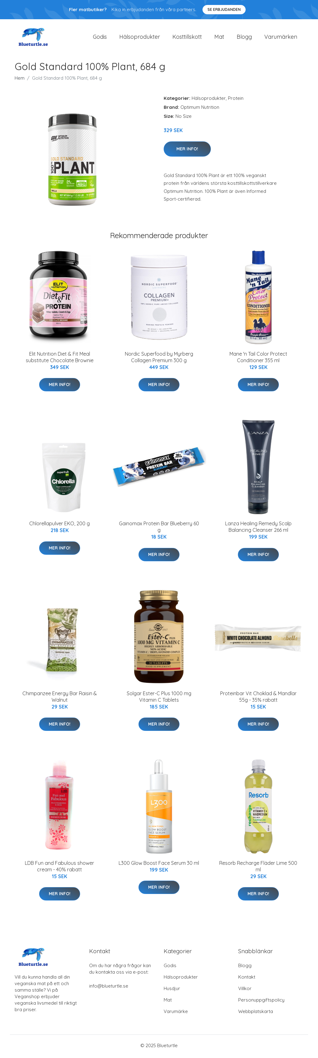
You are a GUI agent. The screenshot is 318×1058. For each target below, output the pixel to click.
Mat (219, 37)
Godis (100, 37)
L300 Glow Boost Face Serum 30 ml (159, 865)
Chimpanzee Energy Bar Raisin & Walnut (59, 698)
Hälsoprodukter (139, 37)
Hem (20, 80)
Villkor (245, 990)
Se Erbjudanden (224, 9)
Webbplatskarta (255, 1013)
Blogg (244, 37)
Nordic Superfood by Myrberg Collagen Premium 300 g (159, 359)
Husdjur (172, 990)
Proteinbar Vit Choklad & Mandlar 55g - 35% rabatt (258, 698)
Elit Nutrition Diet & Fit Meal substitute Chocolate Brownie (59, 359)
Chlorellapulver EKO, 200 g (59, 525)
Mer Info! (187, 150)
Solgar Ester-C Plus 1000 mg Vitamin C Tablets (159, 698)
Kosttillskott (187, 37)
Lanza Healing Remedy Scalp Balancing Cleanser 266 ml (258, 528)
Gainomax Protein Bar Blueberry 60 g (159, 528)
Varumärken (280, 37)
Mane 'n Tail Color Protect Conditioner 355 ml (258, 359)
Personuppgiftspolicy (261, 1002)
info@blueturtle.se (108, 988)
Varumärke (176, 1013)
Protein (235, 100)
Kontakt (246, 979)
